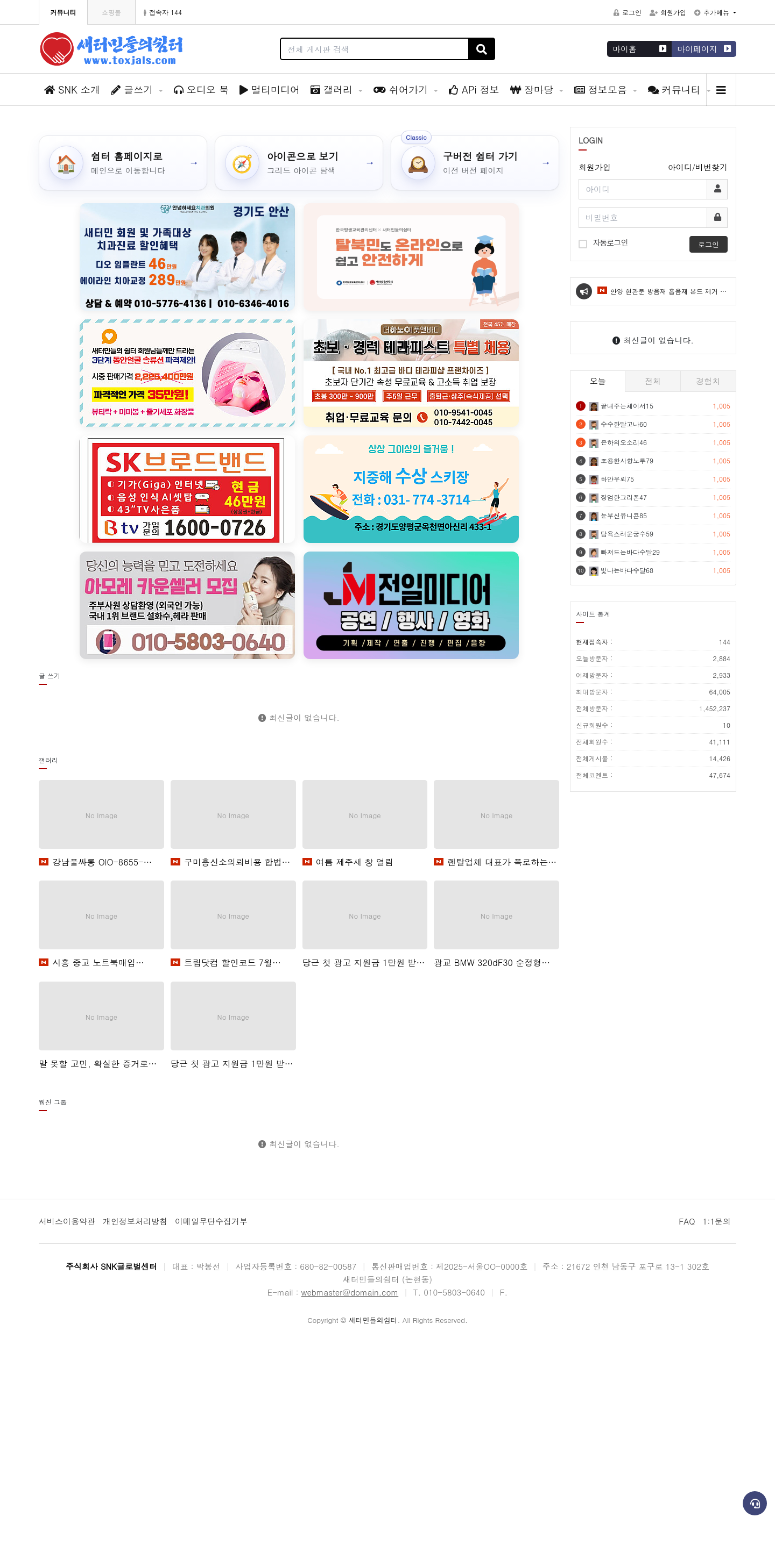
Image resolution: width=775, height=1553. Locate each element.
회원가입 (668, 12)
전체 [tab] (653, 592)
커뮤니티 (676, 89)
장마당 (533, 89)
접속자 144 (163, 12)
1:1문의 (716, 1432)
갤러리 (333, 89)
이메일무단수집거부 (211, 1432)
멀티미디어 (269, 89)
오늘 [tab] (598, 592)
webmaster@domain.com (350, 1503)
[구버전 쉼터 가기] (475, 374)
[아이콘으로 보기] (299, 374)
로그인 (628, 12)
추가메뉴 (712, 12)
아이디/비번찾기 (698, 378)
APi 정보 (474, 89)
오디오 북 (201, 89)
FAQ (687, 1432)
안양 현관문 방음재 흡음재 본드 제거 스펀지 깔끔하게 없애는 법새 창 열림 (662, 507)
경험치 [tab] (708, 592)
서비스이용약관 (67, 1432)
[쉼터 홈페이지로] (123, 374)
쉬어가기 (402, 89)
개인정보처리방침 (135, 1432)
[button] (759, 215)
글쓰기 (133, 89)
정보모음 (602, 89)
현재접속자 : (653, 853)
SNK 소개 (72, 89)
